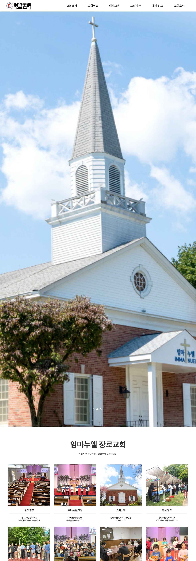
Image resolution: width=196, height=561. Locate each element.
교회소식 (179, 5)
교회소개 (72, 5)
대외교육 (114, 5)
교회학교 (93, 5)
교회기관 (135, 5)
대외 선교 (157, 5)
